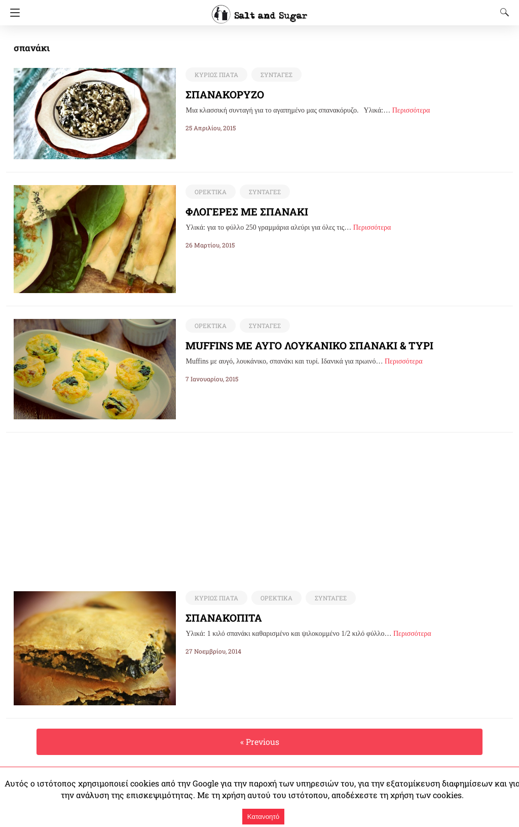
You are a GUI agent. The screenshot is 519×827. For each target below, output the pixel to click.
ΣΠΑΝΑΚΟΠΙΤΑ (224, 618)
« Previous (259, 742)
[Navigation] (12, 12)
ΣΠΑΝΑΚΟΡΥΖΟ (226, 94)
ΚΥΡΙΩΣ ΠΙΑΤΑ (215, 74)
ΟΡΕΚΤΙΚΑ (210, 191)
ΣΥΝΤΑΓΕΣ (273, 74)
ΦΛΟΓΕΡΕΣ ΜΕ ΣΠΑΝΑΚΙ (248, 211)
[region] (259, 503)
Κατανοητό (263, 816)
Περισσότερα (411, 110)
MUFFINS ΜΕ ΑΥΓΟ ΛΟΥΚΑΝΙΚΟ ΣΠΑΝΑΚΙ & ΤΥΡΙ (310, 345)
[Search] (502, 12)
